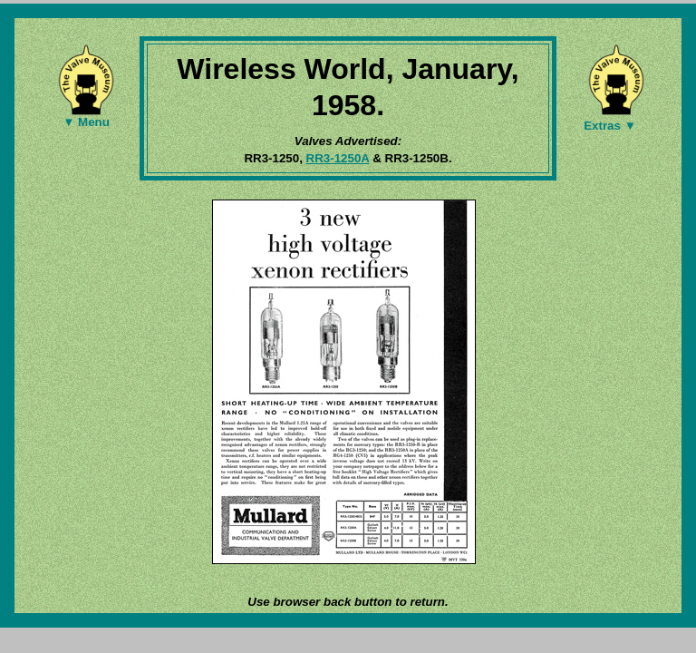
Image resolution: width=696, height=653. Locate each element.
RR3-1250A (338, 158)
